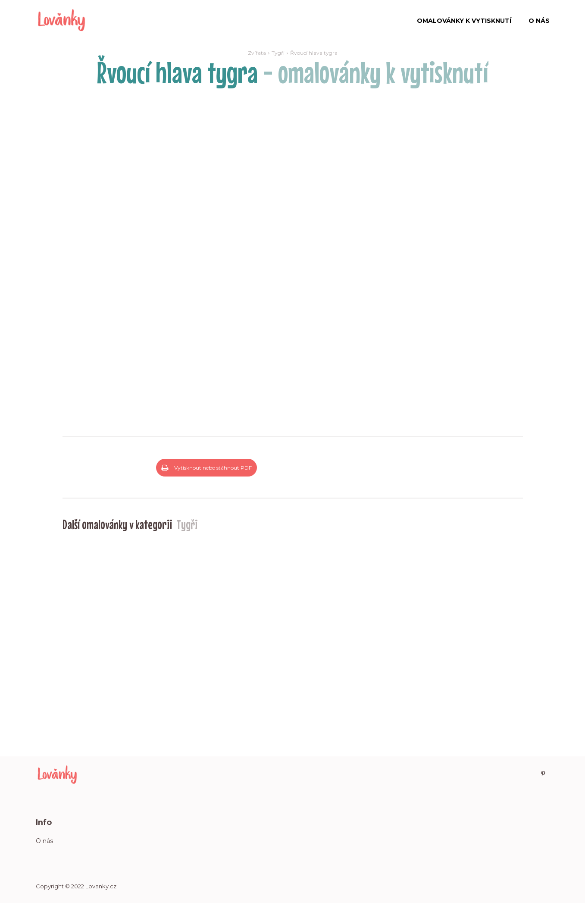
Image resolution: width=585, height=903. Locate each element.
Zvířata (257, 53)
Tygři (278, 53)
